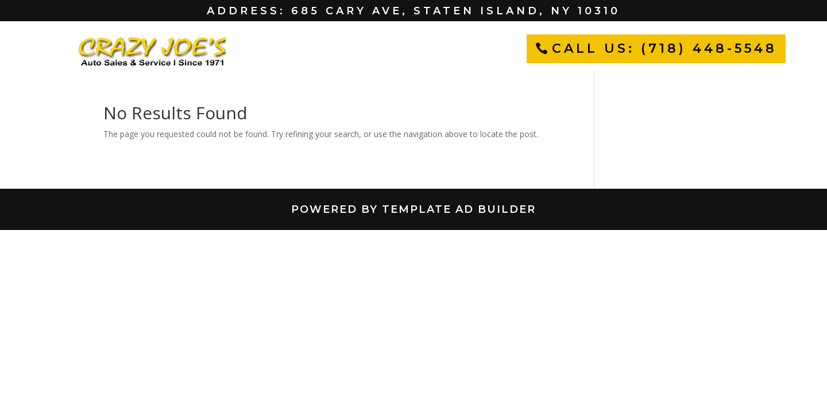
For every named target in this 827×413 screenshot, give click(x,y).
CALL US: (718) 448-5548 (664, 48)
